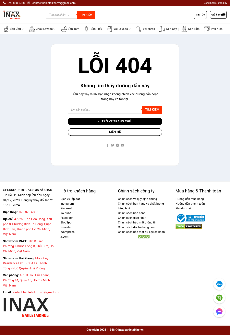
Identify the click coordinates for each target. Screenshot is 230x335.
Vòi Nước (145, 29)
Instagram (67, 203)
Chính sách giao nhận (132, 218)
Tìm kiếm (86, 14)
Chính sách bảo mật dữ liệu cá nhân (141, 232)
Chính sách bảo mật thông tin (137, 222)
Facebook (66, 218)
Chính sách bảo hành (132, 213)
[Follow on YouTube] (122, 145)
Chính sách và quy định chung (137, 199)
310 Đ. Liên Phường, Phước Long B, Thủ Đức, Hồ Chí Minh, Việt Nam (28, 246)
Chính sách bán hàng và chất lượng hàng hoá (141, 206)
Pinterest (66, 208)
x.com (64, 236)
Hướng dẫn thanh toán (190, 203)
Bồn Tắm (70, 29)
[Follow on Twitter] (112, 145)
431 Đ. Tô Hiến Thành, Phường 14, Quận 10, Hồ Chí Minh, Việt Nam (27, 280)
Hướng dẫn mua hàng (190, 199)
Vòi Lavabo (118, 29)
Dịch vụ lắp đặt (70, 199)
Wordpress (67, 232)
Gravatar (66, 227)
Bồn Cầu (13, 29)
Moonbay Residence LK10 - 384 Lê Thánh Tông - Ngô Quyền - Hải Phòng (25, 263)
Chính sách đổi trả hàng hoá (136, 227)
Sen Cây (168, 29)
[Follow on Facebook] (107, 145)
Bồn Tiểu (93, 29)
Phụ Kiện (213, 29)
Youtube (65, 213)
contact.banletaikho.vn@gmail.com (36, 292)
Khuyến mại (183, 208)
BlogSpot (66, 222)
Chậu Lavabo (42, 29)
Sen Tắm (190, 29)
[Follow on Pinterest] (117, 145)
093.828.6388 (28, 212)
